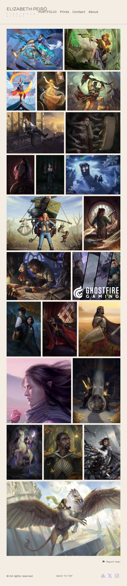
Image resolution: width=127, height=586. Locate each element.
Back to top (64, 576)
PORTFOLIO (47, 12)
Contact (78, 12)
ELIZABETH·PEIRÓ (27, 9)
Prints (64, 12)
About (93, 12)
